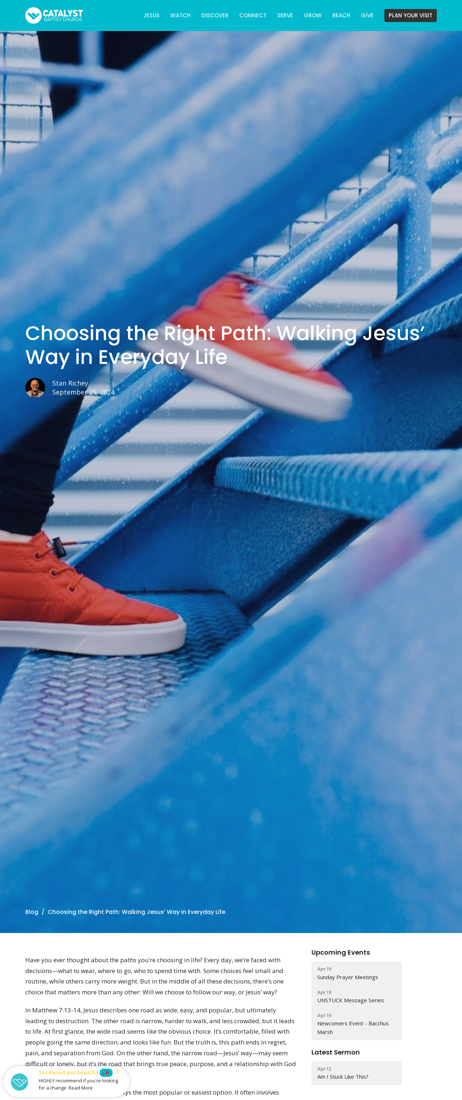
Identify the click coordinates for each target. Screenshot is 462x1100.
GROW (313, 15)
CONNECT (252, 15)
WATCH (180, 15)
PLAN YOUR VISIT (410, 15)
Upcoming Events (340, 952)
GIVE (367, 15)
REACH (341, 15)
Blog (31, 912)
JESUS (151, 15)
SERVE (285, 15)
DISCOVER (214, 15)
